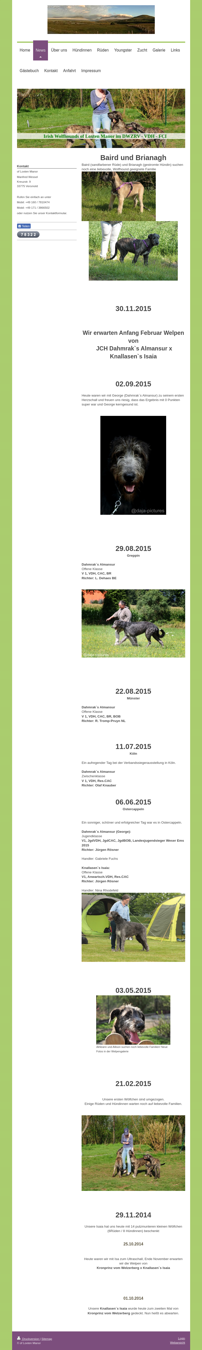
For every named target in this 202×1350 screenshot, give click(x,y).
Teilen (24, 226)
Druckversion (28, 1338)
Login (181, 1338)
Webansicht (177, 1342)
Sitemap (47, 1338)
